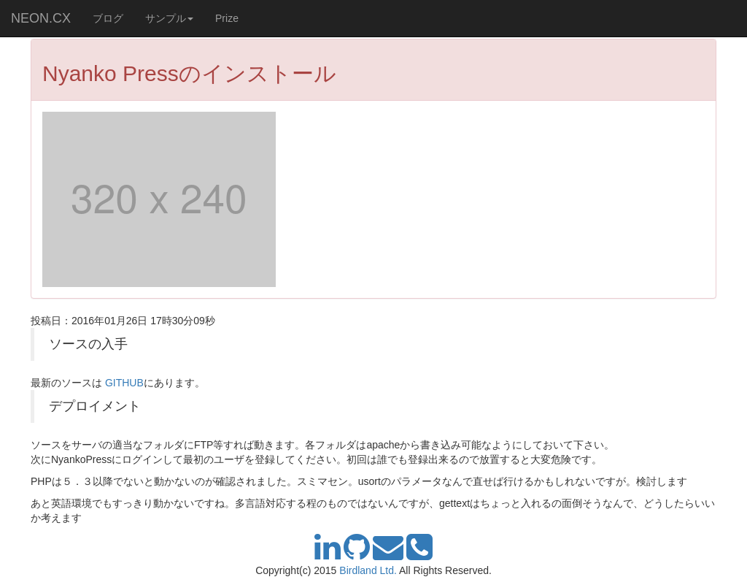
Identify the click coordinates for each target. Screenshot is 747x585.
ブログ (108, 18)
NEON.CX (41, 18)
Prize (227, 18)
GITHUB (124, 383)
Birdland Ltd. (368, 570)
